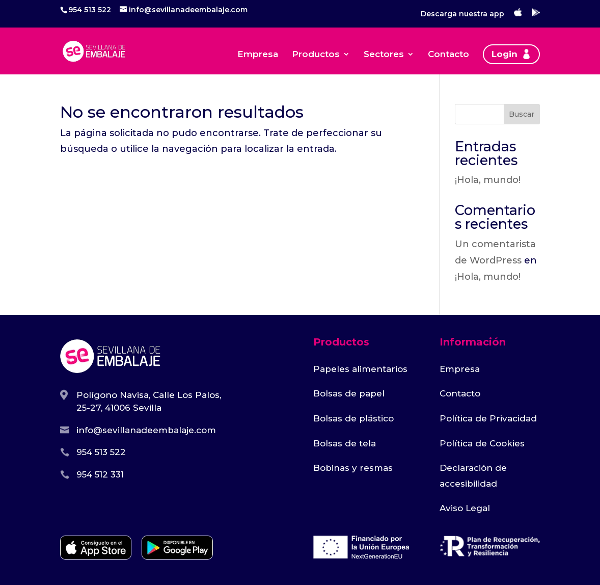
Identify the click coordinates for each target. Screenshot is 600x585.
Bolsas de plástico (353, 418)
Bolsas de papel (349, 393)
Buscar (521, 114)
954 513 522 (89, 9)
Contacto (448, 54)
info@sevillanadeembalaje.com (146, 430)
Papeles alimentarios (360, 369)
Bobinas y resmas (353, 468)
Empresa (257, 54)
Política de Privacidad (488, 418)
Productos (316, 54)
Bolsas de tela (344, 443)
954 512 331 (100, 474)
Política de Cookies (482, 443)
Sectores (384, 54)
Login (504, 54)
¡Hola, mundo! (488, 179)
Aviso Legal (465, 508)
